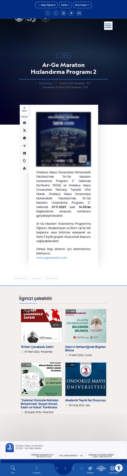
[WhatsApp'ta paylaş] (24, 138)
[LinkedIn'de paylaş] (24, 153)
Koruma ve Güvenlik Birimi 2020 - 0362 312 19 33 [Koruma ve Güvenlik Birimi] (101, 456)
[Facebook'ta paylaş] (24, 123)
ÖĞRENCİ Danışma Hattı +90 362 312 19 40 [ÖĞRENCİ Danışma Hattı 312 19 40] (42, 456)
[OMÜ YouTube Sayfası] (57, 468)
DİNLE (24, 109)
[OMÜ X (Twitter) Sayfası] (81, 468)
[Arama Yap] (71, 13)
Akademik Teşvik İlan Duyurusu (85, 400)
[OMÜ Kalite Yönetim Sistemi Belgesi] (101, 468)
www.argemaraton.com (51, 258)
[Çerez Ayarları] (112, 468)
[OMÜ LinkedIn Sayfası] (65, 468)
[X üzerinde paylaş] (24, 130)
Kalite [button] (65, 5)
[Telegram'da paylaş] (24, 146)
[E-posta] (56, 13)
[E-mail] (37, 470)
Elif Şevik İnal (45, 83)
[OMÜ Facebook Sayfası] (89, 468)
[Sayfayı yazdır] (24, 168)
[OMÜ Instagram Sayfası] (73, 468)
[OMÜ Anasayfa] (48, 13)
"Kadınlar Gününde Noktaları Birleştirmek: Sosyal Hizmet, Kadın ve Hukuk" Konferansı (40, 404)
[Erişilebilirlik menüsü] (118, 467)
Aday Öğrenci (46, 5)
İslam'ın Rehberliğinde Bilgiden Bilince (85, 348)
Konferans (22, 278)
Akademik (53, 278)
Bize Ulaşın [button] (82, 5)
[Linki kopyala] (24, 161)
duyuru (63, 55)
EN (79, 13)
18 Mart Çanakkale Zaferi (37, 347)
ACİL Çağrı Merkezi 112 (71, 455)
